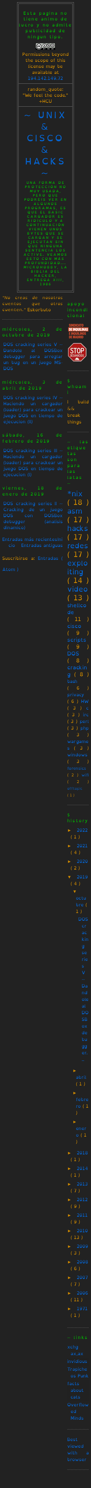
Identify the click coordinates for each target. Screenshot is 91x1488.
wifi (85, 774)
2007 (82, 1277)
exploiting (77, 567)
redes (77, 545)
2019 (82, 877)
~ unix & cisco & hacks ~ (45, 143)
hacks (77, 528)
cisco (74, 626)
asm (74, 511)
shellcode (77, 609)
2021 (82, 846)
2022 (82, 830)
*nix (75, 493)
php (84, 728)
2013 (82, 1184)
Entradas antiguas (42, 545)
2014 (82, 1168)
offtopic (74, 788)
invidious (77, 1361)
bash (72, 681)
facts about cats (75, 1390)
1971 (82, 1309)
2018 (82, 1153)
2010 (82, 1231)
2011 (82, 1215)
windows (77, 755)
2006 (82, 1293)
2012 (82, 1199)
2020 (82, 861)
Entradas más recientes (29, 539)
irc (86, 715)
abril (81, 1077)
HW (85, 701)
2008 (82, 1262)
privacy (75, 695)
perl (84, 721)
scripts (76, 639)
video (77, 589)
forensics (76, 768)
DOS (73, 653)
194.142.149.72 (45, 78)
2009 (82, 1246)
